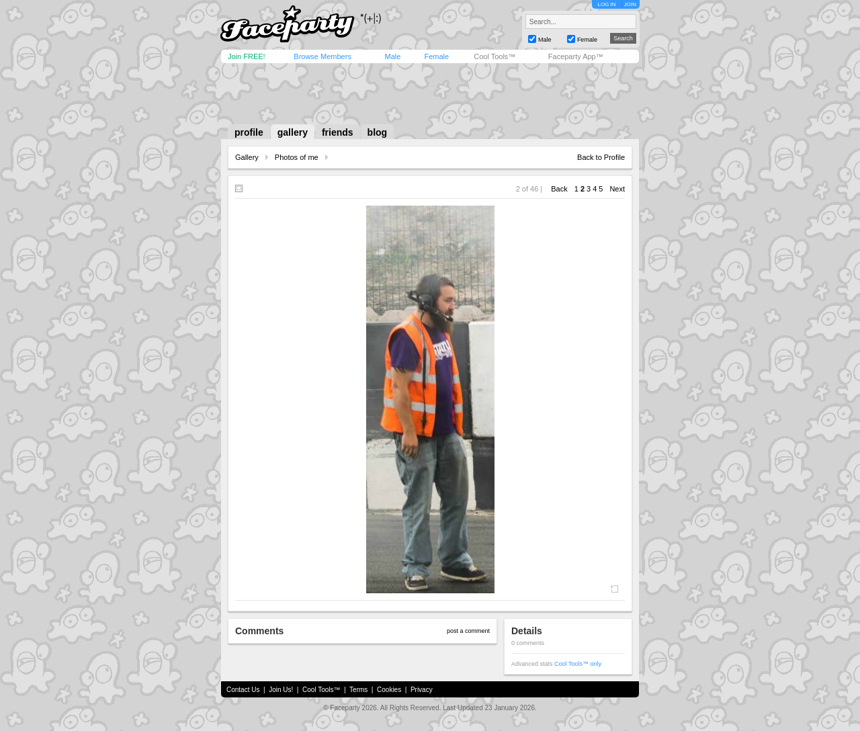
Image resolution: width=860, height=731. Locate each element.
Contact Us (242, 689)
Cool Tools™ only (577, 663)
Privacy (422, 689)
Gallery (247, 157)
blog (378, 132)
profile (248, 132)
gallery (292, 132)
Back (559, 189)
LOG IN (606, 4)
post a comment (468, 631)
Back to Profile (601, 157)
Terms (358, 689)
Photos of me (296, 157)
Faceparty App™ (575, 56)
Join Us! (281, 689)
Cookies (389, 689)
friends (337, 132)
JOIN (630, 4)
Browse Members (322, 56)
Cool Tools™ (494, 56)
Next (617, 189)
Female (436, 56)
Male (392, 56)
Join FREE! (246, 56)
